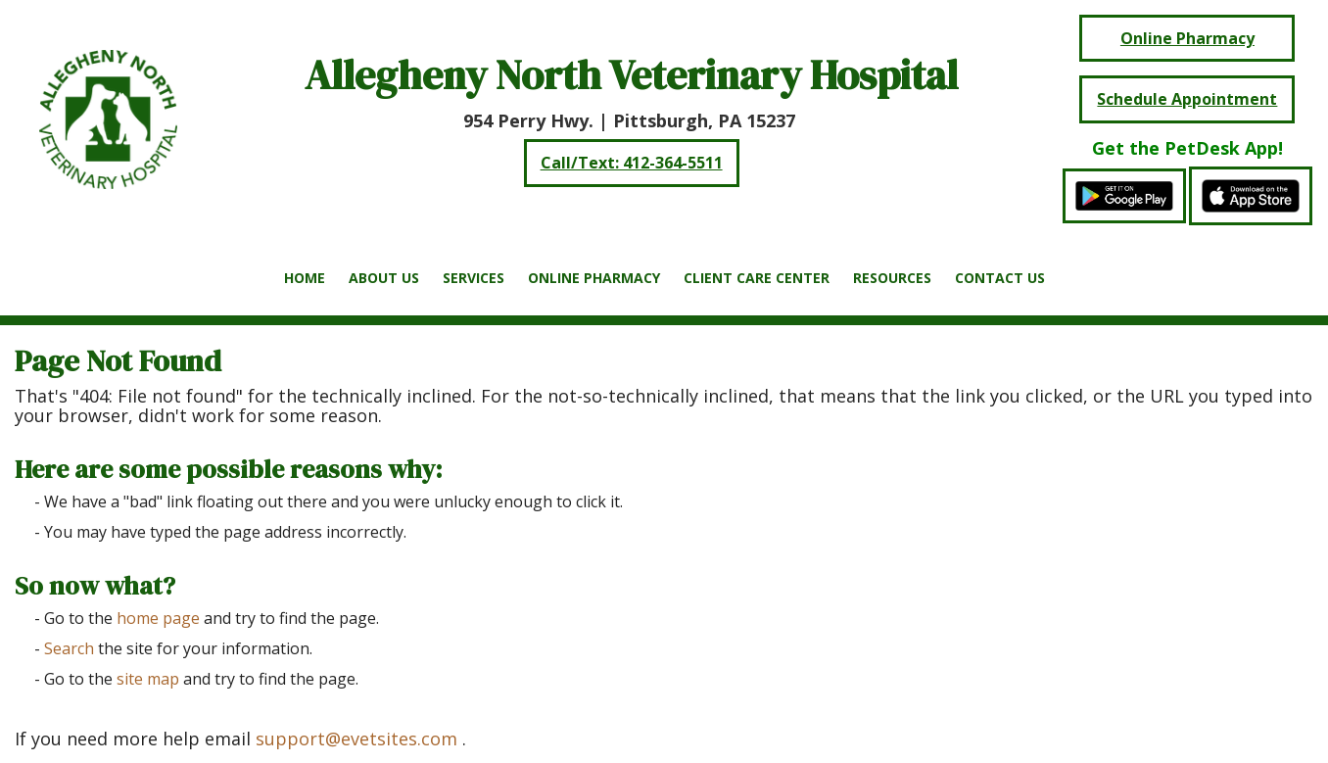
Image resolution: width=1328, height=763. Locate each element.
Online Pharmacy (594, 277)
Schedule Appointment (1187, 99)
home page (158, 618)
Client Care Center (757, 277)
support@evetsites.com (356, 738)
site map (148, 679)
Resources (892, 277)
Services (473, 277)
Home (304, 277)
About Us (384, 277)
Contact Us (1000, 277)
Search (69, 648)
